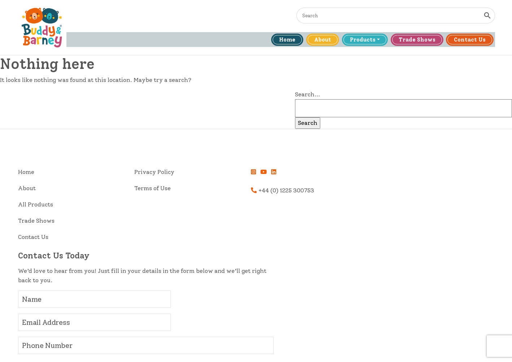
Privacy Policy (121, 173)
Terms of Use (119, 189)
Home (282, 40)
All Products (39, 205)
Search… (391, 96)
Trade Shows (413, 40)
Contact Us (467, 40)
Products (359, 40)
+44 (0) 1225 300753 (212, 191)
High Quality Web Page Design (378, 349)
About (317, 40)
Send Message (338, 305)
